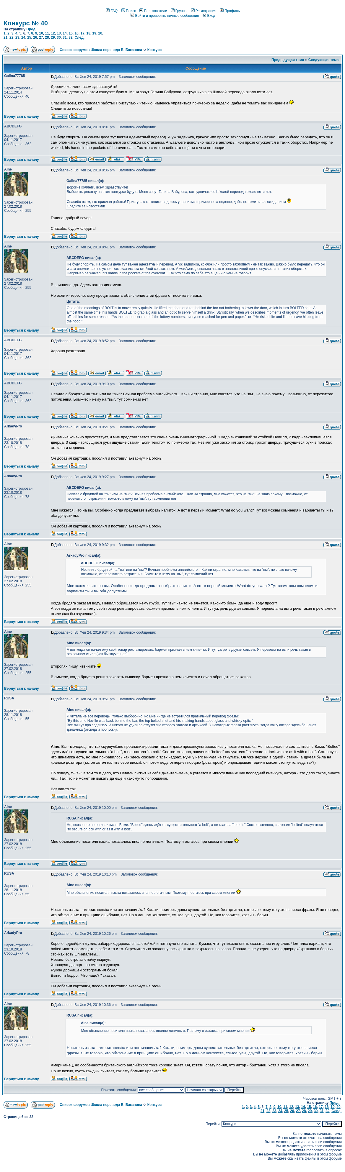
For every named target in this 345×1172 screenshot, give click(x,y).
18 (88, 33)
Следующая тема (323, 60)
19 (94, 33)
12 (53, 33)
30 (59, 37)
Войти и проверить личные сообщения (165, 16)
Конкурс (154, 50)
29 (53, 37)
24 (23, 37)
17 (82, 33)
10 (41, 33)
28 (47, 37)
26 (35, 37)
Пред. (31, 29)
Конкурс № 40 (26, 23)
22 (11, 37)
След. (79, 37)
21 (5, 37)
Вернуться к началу (21, 116)
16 (76, 33)
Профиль (230, 11)
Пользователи (153, 11)
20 (100, 33)
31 (64, 37)
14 (64, 33)
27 (41, 37)
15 (70, 33)
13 (59, 33)
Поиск (128, 11)
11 (47, 33)
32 (70, 37)
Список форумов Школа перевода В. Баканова (101, 50)
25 (29, 37)
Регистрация (203, 11)
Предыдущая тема (287, 60)
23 (17, 37)
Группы (179, 11)
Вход (209, 16)
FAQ (112, 11)
